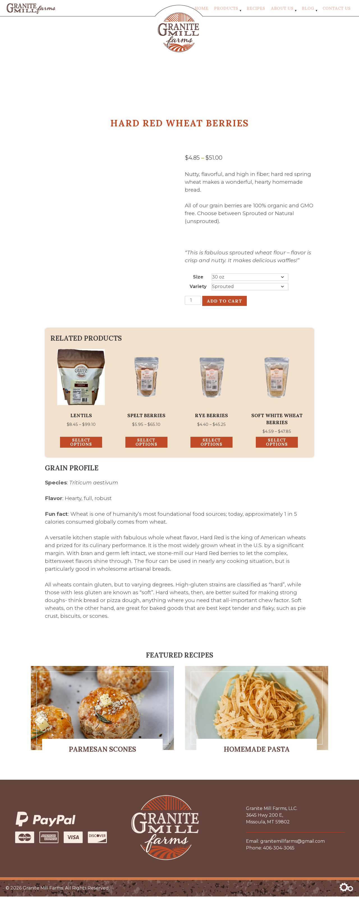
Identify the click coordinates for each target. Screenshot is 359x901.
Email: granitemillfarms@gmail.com (285, 845)
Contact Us (337, 10)
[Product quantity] (193, 303)
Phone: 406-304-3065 (270, 852)
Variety (198, 289)
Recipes (256, 10)
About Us (282, 10)
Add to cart (224, 304)
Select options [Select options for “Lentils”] (81, 446)
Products (226, 10)
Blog (308, 10)
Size (198, 280)
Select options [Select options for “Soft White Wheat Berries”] (277, 446)
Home (201, 10)
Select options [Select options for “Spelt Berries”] (146, 446)
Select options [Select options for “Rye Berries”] (211, 446)
